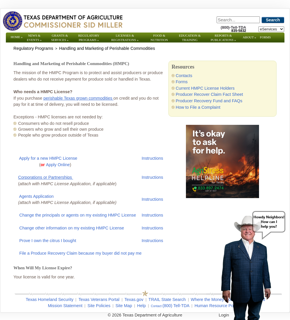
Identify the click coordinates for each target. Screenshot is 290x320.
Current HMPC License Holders (205, 88)
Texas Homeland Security (49, 299)
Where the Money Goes (213, 299)
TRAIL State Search (167, 299)
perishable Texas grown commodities (78, 98)
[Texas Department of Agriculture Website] (62, 20)
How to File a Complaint (198, 107)
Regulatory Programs (88, 38)
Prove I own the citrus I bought (47, 240)
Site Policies (98, 305)
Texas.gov (134, 299)
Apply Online (58, 164)
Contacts (184, 75)
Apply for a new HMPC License (48, 158)
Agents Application (36, 196)
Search (273, 20)
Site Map (123, 305)
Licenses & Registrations (125, 38)
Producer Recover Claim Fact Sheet (209, 94)
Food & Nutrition (159, 38)
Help (141, 305)
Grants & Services (59, 38)
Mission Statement (65, 305)
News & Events (34, 38)
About (249, 37)
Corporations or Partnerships (45, 177)
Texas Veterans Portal (98, 299)
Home (17, 37)
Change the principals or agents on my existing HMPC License (77, 215)
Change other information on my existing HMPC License (71, 228)
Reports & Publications (223, 38)
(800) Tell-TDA (176, 305)
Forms (265, 37)
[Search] (238, 19)
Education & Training (190, 38)
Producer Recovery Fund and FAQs (209, 100)
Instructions (152, 158)
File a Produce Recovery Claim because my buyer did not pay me (80, 253)
